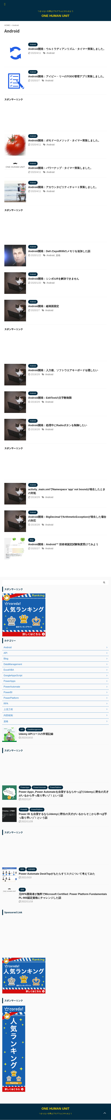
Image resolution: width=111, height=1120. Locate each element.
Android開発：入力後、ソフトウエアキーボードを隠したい (63, 370)
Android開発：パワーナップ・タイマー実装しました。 (60, 168)
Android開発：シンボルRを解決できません (53, 278)
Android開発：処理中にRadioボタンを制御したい (57, 425)
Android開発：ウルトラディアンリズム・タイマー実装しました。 (67, 49)
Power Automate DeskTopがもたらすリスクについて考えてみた (57, 873)
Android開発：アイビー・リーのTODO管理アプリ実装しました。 (67, 76)
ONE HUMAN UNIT (55, 16)
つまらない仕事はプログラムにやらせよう (55, 1114)
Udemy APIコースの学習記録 (36, 734)
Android (50, 53)
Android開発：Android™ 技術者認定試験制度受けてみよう (63, 544)
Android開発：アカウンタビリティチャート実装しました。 (63, 187)
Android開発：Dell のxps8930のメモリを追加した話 (59, 251)
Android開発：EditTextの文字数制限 (50, 397)
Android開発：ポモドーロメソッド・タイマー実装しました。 (64, 140)
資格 (58, 255)
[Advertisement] (55, 117)
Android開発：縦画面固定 (43, 306)
